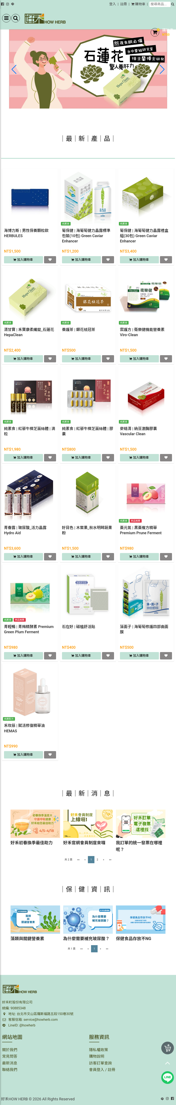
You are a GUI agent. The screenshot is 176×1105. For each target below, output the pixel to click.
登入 (112, 4)
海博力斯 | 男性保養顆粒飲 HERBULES (26, 233)
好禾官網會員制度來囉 (84, 842)
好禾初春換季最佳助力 (32, 842)
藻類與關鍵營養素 (27, 938)
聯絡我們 (9, 1069)
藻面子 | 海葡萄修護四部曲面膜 (144, 629)
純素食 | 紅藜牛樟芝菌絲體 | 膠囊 (87, 431)
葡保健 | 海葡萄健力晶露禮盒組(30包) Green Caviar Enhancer (144, 235)
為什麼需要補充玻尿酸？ (86, 938)
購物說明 (96, 1056)
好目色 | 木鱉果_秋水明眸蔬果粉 (87, 530)
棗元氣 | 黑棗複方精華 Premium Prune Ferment (141, 530)
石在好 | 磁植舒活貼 (78, 626)
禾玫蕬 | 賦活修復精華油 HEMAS (24, 728)
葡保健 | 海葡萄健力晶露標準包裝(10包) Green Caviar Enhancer (86, 235)
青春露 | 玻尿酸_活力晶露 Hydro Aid (25, 530)
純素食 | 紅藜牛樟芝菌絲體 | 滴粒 (29, 431)
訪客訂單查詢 (100, 1063)
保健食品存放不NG (133, 938)
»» (110, 859)
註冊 (123, 4)
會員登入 (96, 1069)
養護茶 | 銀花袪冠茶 (78, 329)
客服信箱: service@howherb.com (30, 1020)
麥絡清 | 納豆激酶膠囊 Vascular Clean (138, 431)
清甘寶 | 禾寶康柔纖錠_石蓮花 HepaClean (29, 332)
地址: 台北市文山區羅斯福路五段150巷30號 (37, 1014)
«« (78, 859)
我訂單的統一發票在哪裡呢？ (139, 846)
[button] (162, 69)
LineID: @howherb (18, 1025)
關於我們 (9, 1050)
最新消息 (9, 1063)
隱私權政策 (98, 1050)
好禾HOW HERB (14, 1099)
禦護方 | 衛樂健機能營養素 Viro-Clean (142, 332)
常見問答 (9, 1056)
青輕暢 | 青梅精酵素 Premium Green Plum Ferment (29, 629)
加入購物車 (25, 260)
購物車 (138, 4)
